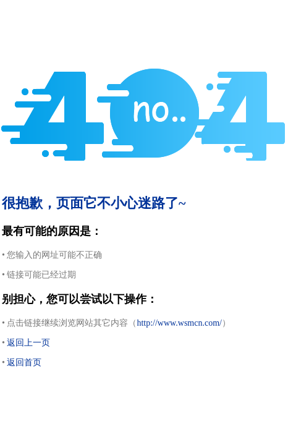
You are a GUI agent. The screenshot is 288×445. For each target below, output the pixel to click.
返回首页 (24, 362)
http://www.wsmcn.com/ (179, 323)
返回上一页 (28, 342)
